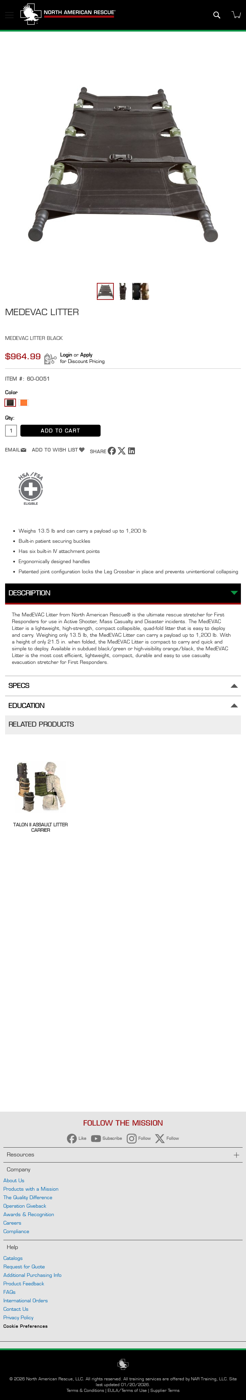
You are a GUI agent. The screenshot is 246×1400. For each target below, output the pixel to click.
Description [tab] (29, 593)
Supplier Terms (165, 1390)
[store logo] (68, 14)
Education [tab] (26, 706)
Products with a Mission (30, 1189)
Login (66, 355)
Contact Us (16, 1309)
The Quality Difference (27, 1197)
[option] (10, 402)
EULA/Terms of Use (127, 1390)
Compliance (16, 1231)
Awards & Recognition (28, 1214)
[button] (123, 291)
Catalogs (13, 1258)
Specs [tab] (18, 686)
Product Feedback (23, 1283)
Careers (12, 1223)
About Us (13, 1180)
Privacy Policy (18, 1317)
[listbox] (123, 403)
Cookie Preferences (25, 1327)
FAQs (9, 1292)
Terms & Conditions (85, 1390)
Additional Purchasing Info (32, 1275)
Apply (86, 355)
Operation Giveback (24, 1206)
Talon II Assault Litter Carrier (40, 827)
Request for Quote (24, 1266)
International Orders (25, 1300)
